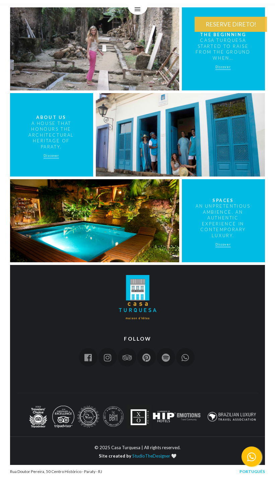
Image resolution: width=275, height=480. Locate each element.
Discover (223, 67)
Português (252, 471)
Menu (138, 10)
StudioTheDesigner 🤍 (154, 456)
